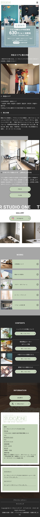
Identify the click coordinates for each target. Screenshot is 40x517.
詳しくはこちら (25, 333)
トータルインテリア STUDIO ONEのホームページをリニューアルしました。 (20, 476)
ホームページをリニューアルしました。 (16, 485)
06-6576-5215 (8, 437)
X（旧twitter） (20, 404)
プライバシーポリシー (20, 500)
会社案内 (20, 398)
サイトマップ (20, 504)
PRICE (20, 189)
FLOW (20, 195)
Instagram (20, 218)
